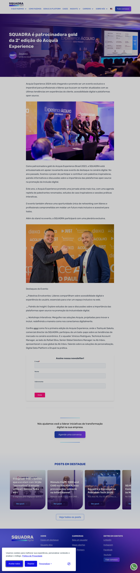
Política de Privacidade (32, 556)
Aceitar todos (14, 564)
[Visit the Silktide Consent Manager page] (69, 564)
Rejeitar (30, 564)
